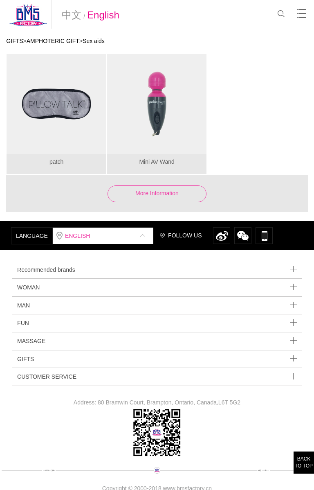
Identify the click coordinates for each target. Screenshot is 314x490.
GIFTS (14, 41)
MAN (157, 305)
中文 (71, 14)
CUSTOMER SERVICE (157, 376)
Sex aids (94, 41)
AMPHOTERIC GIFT (53, 41)
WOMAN (157, 287)
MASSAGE (157, 340)
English (103, 14)
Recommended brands (157, 269)
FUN (157, 322)
